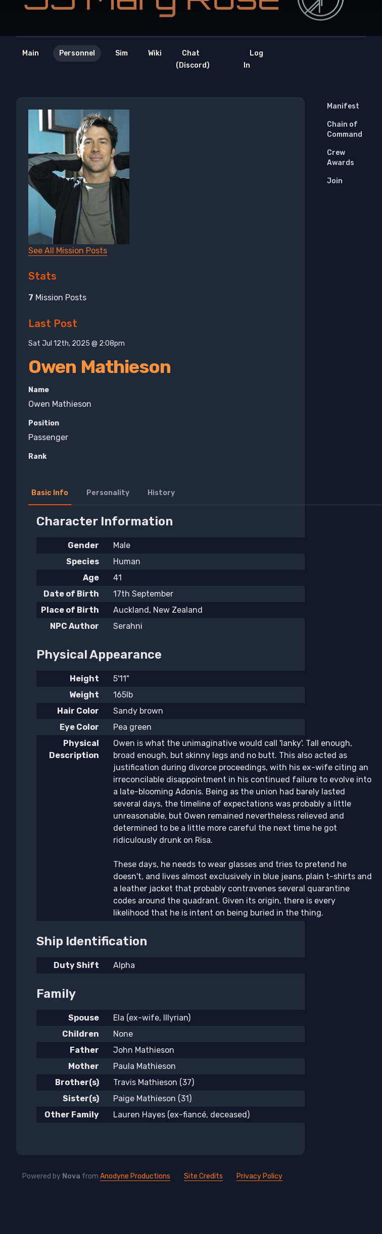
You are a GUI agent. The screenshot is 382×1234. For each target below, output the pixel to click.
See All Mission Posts (67, 250)
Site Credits (203, 1176)
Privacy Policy (259, 1176)
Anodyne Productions (135, 1176)
